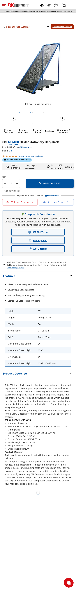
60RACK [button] (13, 142)
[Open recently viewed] (42, 5)
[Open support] (69, 583)
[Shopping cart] (64, 5)
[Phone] (49, 5)
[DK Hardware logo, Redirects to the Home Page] (18, 5)
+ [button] (17, 183)
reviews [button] (37, 156)
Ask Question (38, 248)
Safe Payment (38, 240)
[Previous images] (13, 118)
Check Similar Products (62, 26)
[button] (4, 5)
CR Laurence (25, 147)
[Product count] (11, 183)
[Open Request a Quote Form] (19, 202)
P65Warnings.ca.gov (15, 267)
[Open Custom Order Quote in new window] (56, 202)
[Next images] (62, 118)
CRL (10, 150)
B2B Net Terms (38, 232)
